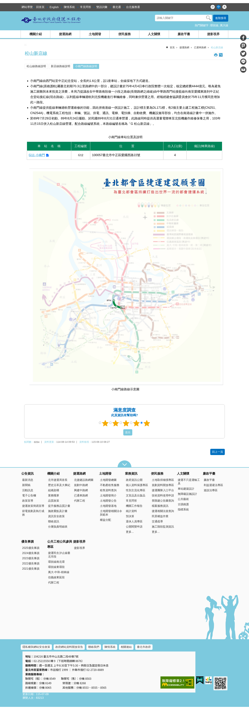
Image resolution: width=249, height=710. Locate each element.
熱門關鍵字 (202, 25)
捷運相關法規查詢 (163, 511)
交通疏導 (157, 521)
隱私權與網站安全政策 (36, 646)
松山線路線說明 (36, 66)
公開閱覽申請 (134, 526)
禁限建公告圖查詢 (163, 500)
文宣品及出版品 (135, 495)
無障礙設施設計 (187, 493)
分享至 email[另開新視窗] (243, 69)
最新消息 (27, 479)
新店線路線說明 (60, 66)
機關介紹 (35, 34)
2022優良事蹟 (30, 563)
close (124, 463)
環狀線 (214, 25)
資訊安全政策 (56, 516)
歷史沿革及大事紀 (59, 485)
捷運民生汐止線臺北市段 (59, 554)
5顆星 (147, 423)
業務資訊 (131, 473)
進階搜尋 (220, 18)
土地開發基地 (108, 505)
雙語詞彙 (101, 7)
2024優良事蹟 (30, 553)
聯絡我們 (93, 646)
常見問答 (85, 7)
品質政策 (53, 500)
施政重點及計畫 (57, 511)
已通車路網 (200, 47)
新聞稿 (26, 485)
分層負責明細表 (57, 526)
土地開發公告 (108, 500)
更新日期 (28, 694)
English (54, 7)
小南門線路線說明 (86, 66)
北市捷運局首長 (57, 479)
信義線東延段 (56, 577)
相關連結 (126, 646)
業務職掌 (53, 495)
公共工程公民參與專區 (59, 544)
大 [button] (224, 6)
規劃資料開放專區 (163, 485)
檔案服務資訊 (160, 505)
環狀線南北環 (56, 561)
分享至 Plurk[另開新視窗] (243, 46)
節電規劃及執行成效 (33, 513)
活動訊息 (27, 490)
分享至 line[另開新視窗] (243, 62)
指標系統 (183, 509)
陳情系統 (69, 7)
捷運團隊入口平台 (163, 490)
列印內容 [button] (216, 55)
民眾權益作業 (160, 516)
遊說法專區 (211, 490)
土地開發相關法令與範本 (111, 513)
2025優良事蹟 (30, 547)
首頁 (172, 47)
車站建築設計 (186, 488)
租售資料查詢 (108, 490)
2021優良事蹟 (30, 568)
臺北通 (117, 7)
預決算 (130, 516)
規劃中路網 (81, 485)
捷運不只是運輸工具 (189, 481)
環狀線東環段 (56, 566)
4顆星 (136, 423)
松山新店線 (217, 47)
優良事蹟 (27, 541)
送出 (120, 432)
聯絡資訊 (53, 521)
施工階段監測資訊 (163, 526)
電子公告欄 (29, 495)
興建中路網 (81, 490)
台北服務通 (133, 7)
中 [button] (218, 6)
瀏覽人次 (28, 697)
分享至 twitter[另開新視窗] (243, 54)
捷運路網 (65, 34)
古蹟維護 (183, 504)
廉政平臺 (184, 34)
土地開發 (95, 34)
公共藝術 (183, 499)
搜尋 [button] (208, 18)
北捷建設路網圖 (83, 479)
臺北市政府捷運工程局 (51, 20)
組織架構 (53, 490)
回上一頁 (217, 451)
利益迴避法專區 (213, 485)
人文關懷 (154, 34)
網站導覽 (27, 7)
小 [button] (212, 6)
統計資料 (131, 511)
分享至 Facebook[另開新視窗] (243, 38)
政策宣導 (27, 500)
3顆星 (126, 423)
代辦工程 (79, 500)
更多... (130, 531)
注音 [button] (221, 55)
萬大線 (224, 25)
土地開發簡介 (108, 495)
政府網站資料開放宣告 (69, 646)
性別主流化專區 (135, 490)
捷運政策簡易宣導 (33, 505)
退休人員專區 (134, 521)
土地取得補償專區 (163, 479)
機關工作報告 (134, 505)
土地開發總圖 (108, 479)
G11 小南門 (37, 155)
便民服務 (124, 34)
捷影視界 (213, 34)
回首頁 (40, 7)
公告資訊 (27, 473)
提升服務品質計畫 (59, 505)
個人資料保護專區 (137, 485)
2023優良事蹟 (30, 558)
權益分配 (105, 519)
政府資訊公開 (134, 479)
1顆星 (105, 423)
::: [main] (25, 44)
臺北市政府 (144, 646)
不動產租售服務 (109, 485)
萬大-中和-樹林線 (58, 572)
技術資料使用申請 (163, 495)
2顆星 (115, 423)
